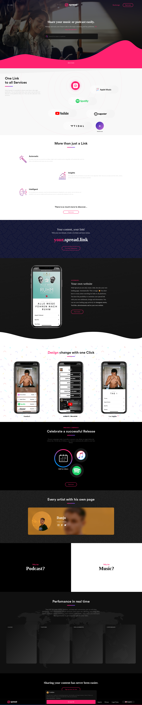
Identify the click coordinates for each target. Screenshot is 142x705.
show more (71, 62)
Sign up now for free (71, 689)
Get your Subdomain (71, 248)
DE (8, 5)
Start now (128, 5)
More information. (51, 698)
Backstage (116, 5)
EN (12, 5)
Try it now (77, 312)
